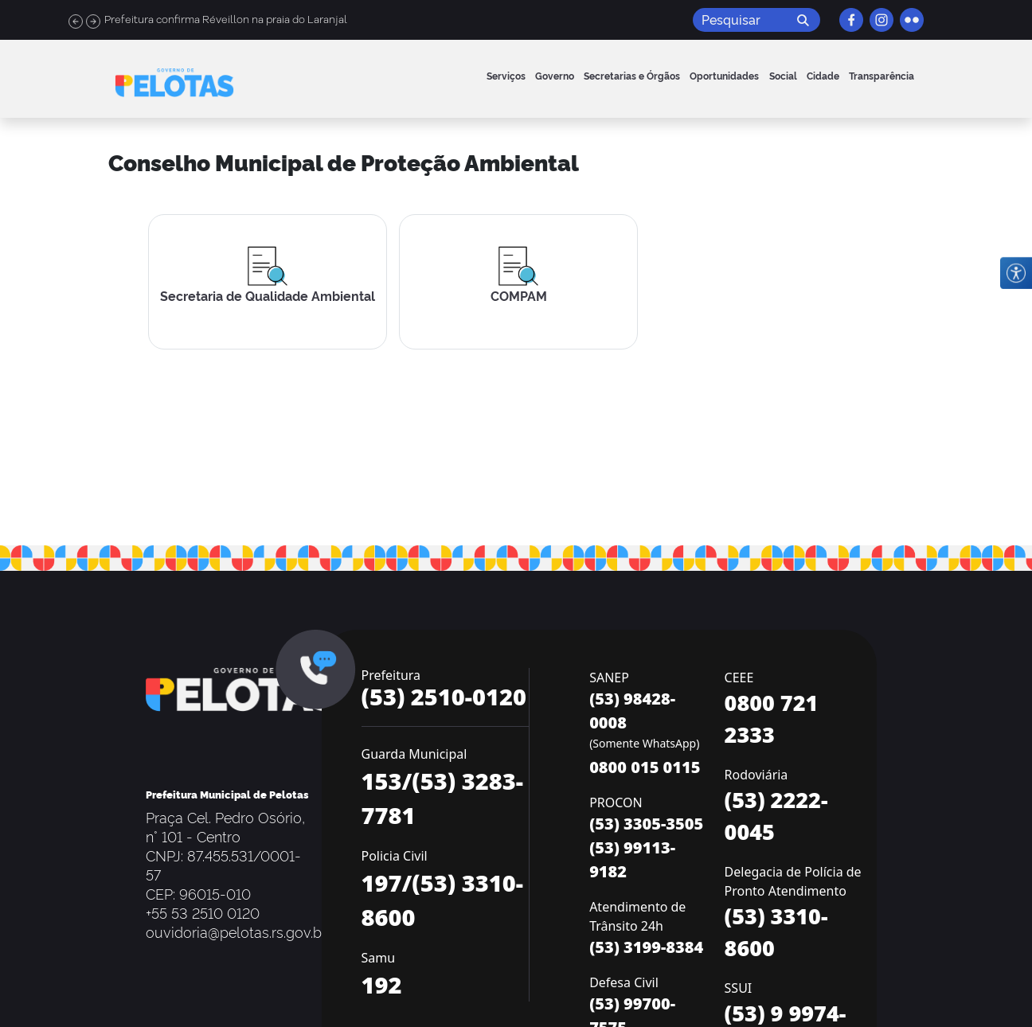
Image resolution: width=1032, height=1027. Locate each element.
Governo (554, 75)
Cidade (823, 75)
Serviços (506, 75)
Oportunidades (724, 75)
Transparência (881, 75)
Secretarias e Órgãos (632, 75)
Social (783, 75)
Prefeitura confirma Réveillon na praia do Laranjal (225, 20)
